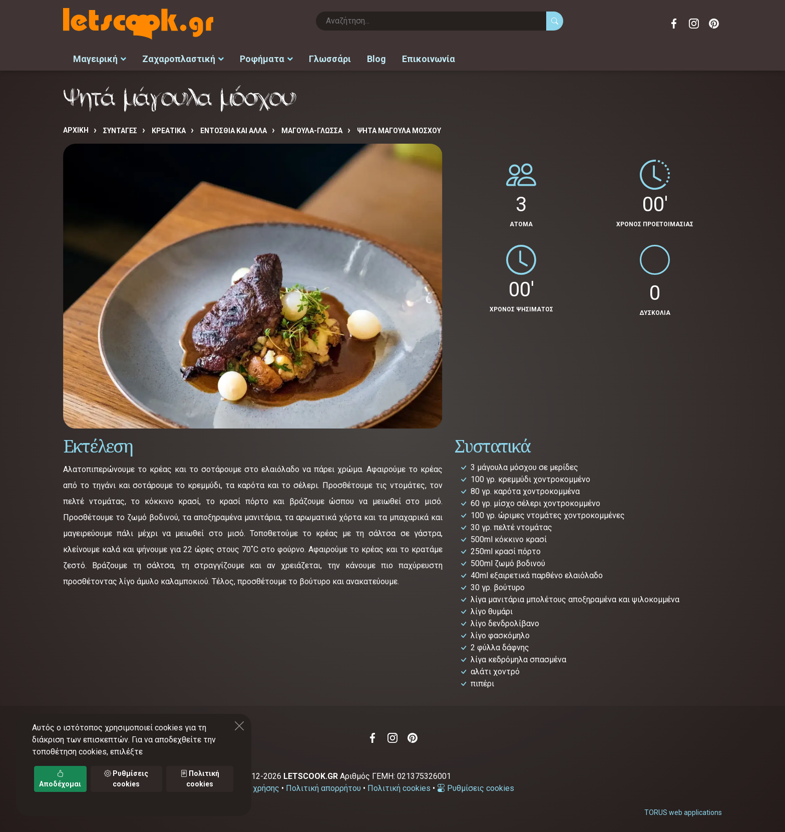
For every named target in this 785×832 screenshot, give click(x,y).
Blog (376, 58)
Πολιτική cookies (399, 785)
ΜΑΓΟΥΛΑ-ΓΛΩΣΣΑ (311, 129)
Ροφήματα (266, 58)
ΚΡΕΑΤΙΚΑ (169, 129)
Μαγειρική (99, 58)
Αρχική (76, 128)
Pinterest (714, 24)
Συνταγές (120, 129)
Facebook (674, 24)
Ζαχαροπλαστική (183, 58)
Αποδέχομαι (60, 778)
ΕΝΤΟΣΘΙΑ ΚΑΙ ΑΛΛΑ (233, 129)
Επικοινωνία (428, 58)
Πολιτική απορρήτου (323, 785)
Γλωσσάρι (330, 58)
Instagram (694, 24)
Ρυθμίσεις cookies (475, 785)
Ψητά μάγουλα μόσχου (399, 129)
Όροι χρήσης (256, 785)
